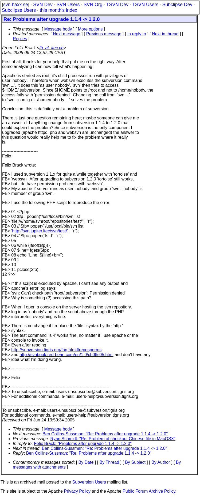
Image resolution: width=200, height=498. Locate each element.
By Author (160, 462)
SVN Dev (42, 4)
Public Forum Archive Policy (149, 491)
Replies (20, 38)
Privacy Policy (77, 491)
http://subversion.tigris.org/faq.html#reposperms (56, 350)
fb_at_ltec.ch (51, 48)
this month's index (58, 10)
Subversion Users (89, 482)
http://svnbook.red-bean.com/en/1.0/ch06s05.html (66, 354)
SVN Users (68, 4)
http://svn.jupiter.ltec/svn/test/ (39, 231)
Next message (66, 34)
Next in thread (165, 34)
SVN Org (93, 4)
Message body (58, 29)
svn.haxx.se (15, 4)
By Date (85, 462)
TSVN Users (145, 4)
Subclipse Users (19, 10)
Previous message (103, 34)
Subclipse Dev (177, 4)
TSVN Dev (117, 4)
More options (90, 29)
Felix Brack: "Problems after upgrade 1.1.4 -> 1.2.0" (83, 443)
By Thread (109, 462)
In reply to (136, 34)
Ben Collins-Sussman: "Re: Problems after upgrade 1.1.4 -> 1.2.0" (105, 434)
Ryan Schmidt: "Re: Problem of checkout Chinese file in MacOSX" (112, 438)
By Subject (135, 462)
